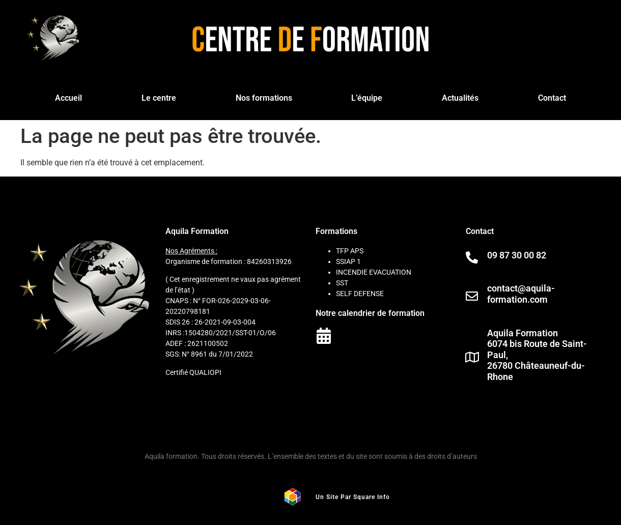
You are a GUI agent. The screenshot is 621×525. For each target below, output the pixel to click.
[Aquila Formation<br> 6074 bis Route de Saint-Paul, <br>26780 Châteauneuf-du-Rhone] (472, 357)
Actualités (460, 98)
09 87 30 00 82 (516, 255)
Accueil (68, 98)
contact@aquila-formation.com (521, 294)
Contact (552, 98)
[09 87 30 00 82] (472, 257)
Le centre (159, 98)
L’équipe (366, 98)
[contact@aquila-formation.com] (472, 296)
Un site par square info (353, 497)
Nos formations (264, 98)
